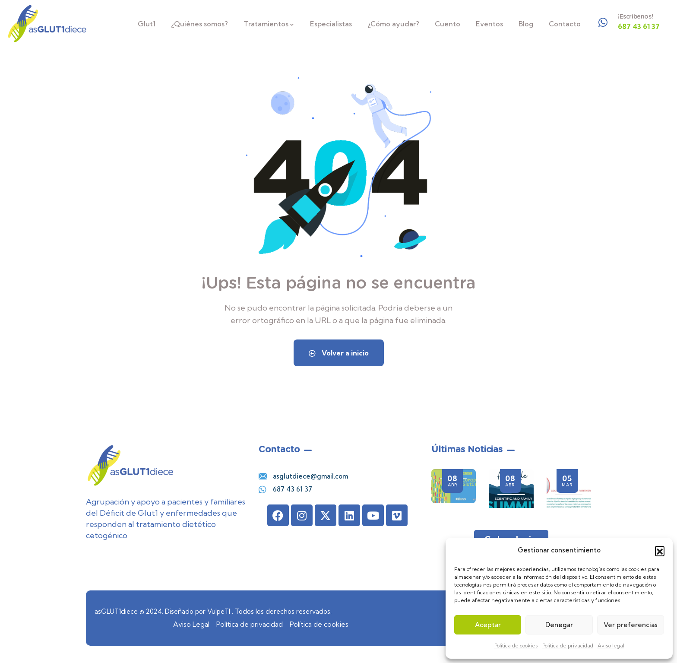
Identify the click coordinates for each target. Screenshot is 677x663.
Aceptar (488, 625)
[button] (659, 550)
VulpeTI (218, 611)
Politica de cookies (516, 645)
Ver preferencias (631, 625)
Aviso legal (611, 645)
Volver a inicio (339, 353)
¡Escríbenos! (635, 16)
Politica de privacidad (567, 645)
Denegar (559, 625)
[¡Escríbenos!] (603, 22)
